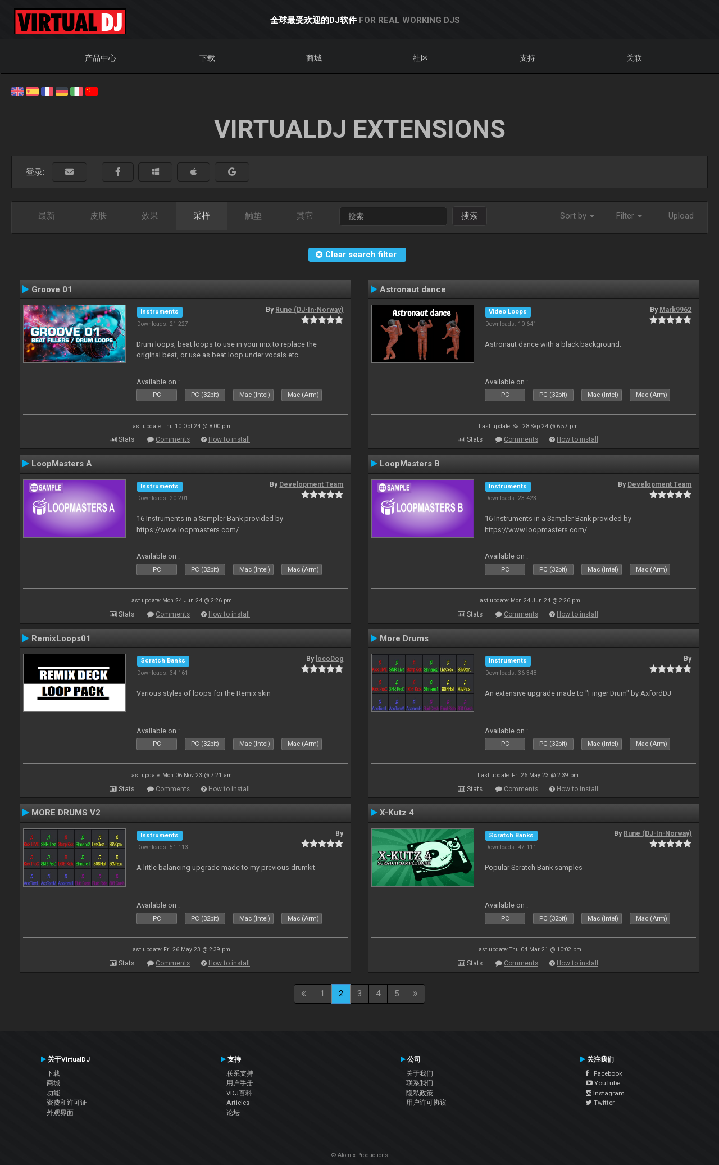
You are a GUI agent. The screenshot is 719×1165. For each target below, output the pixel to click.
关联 (634, 57)
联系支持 (239, 1073)
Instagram (605, 1093)
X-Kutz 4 (397, 813)
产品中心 (100, 57)
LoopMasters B (410, 464)
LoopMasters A (61, 464)
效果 (150, 216)
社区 (421, 57)
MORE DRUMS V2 (66, 813)
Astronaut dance (413, 289)
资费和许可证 (67, 1103)
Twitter (600, 1103)
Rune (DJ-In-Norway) (309, 310)
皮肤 (98, 216)
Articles (237, 1103)
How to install (229, 439)
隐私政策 (419, 1093)
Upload (681, 216)
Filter (629, 216)
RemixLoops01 (61, 638)
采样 (201, 216)
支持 (527, 57)
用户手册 (239, 1083)
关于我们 (419, 1073)
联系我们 (419, 1083)
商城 (314, 57)
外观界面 (60, 1113)
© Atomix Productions (359, 1155)
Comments (173, 439)
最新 (46, 216)
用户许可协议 (426, 1103)
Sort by (577, 216)
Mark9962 (675, 310)
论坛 (233, 1113)
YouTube (603, 1083)
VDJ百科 (239, 1093)
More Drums (404, 638)
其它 (305, 216)
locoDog (329, 659)
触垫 (253, 216)
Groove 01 (51, 289)
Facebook (604, 1073)
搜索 (469, 216)
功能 (53, 1093)
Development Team (311, 484)
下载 (207, 57)
